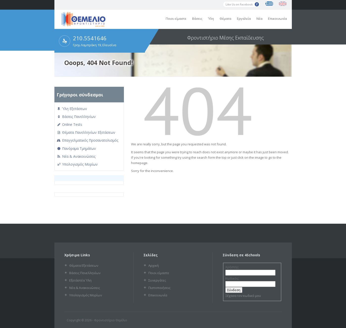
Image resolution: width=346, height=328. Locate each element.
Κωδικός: (232, 278)
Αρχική (153, 265)
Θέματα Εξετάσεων (83, 265)
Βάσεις (197, 18)
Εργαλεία (244, 18)
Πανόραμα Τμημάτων (76, 148)
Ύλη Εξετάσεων (72, 108)
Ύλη (211, 18)
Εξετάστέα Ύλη (80, 280)
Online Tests (69, 124)
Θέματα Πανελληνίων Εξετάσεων (86, 132)
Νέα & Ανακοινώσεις (76, 156)
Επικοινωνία (277, 18)
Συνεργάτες (157, 280)
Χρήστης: (232, 267)
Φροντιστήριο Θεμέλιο (110, 320)
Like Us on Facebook (242, 4)
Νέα (259, 18)
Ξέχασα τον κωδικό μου (243, 295)
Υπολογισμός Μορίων (77, 164)
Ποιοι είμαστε (176, 18)
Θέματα (225, 18)
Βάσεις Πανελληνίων (76, 116)
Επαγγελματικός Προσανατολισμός (87, 140)
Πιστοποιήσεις (159, 287)
